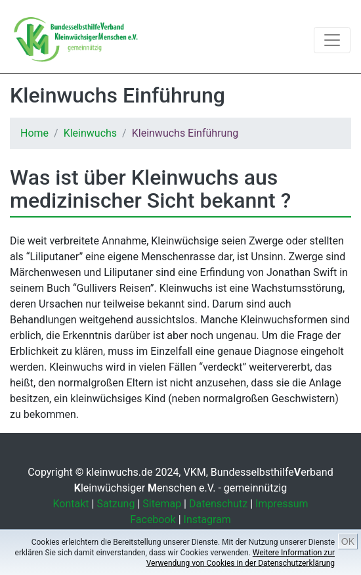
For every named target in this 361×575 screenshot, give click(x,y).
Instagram (207, 519)
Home (34, 133)
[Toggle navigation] (332, 40)
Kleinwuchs (90, 133)
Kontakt (71, 503)
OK (347, 541)
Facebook (152, 519)
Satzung (115, 503)
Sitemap (161, 503)
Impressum (281, 503)
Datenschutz (218, 503)
